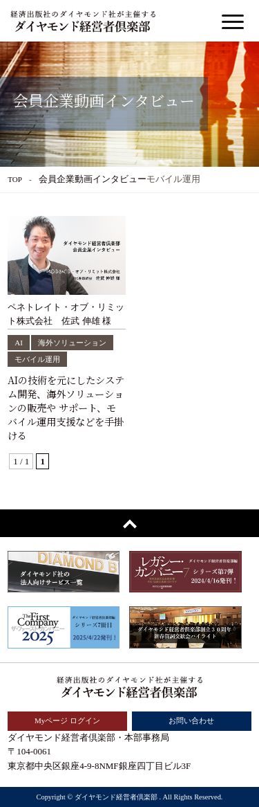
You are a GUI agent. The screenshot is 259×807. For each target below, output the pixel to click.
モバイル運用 (37, 359)
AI (19, 342)
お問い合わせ (191, 720)
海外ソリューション (72, 342)
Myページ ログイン (67, 720)
